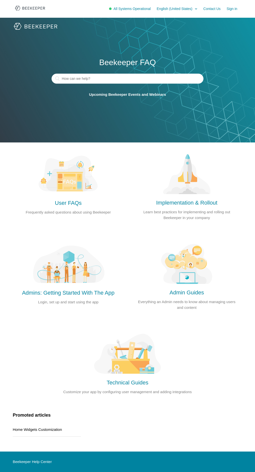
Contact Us (212, 9)
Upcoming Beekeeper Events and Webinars (127, 95)
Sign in (232, 9)
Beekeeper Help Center (32, 462)
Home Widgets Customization (37, 429)
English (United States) (175, 9)
